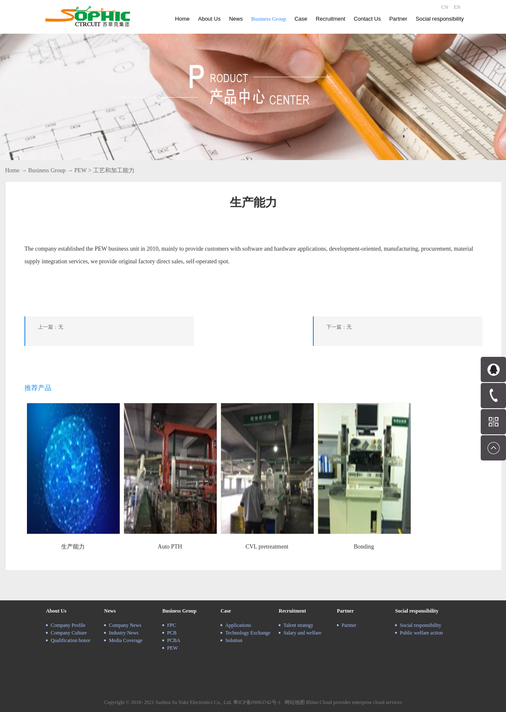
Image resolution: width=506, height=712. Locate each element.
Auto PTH (170, 546)
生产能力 (73, 546)
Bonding (364, 546)
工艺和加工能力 (114, 170)
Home (182, 19)
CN (444, 7)
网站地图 (293, 702)
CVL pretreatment (266, 546)
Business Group (47, 170)
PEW (80, 170)
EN (457, 7)
